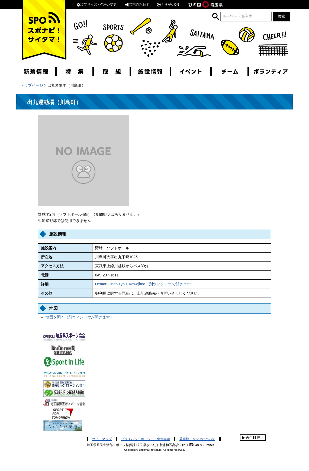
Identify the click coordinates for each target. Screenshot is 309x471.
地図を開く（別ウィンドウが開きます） (80, 317)
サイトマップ (102, 439)
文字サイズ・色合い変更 (96, 4)
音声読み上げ (137, 4)
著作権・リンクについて (197, 439)
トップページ (31, 85)
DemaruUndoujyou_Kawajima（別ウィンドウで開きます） (145, 284)
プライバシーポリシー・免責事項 (145, 439)
